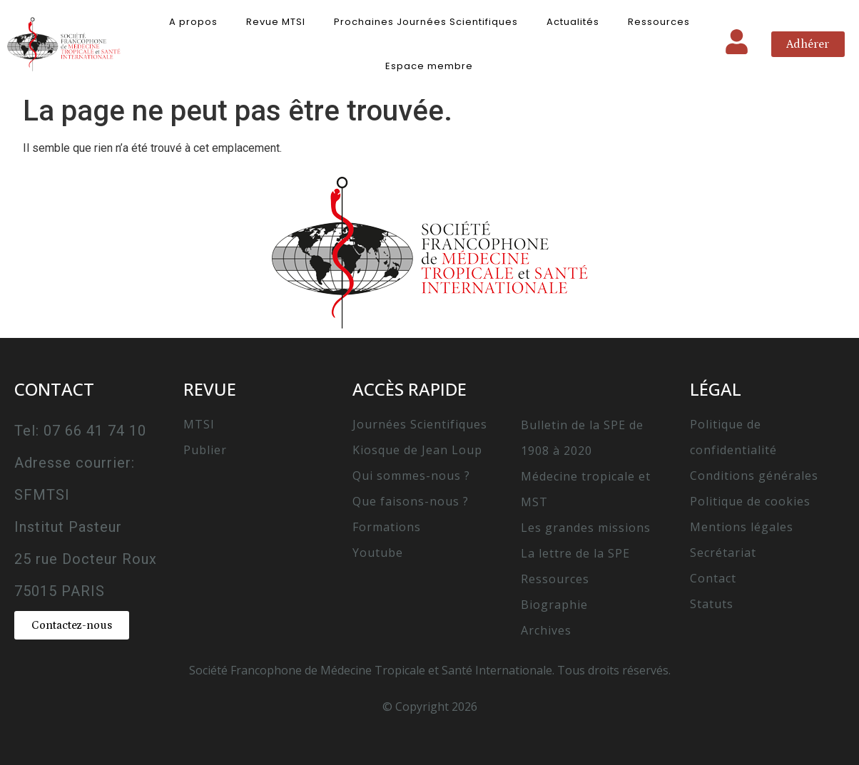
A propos (193, 22)
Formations (386, 527)
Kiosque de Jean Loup (417, 450)
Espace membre (429, 66)
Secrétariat (723, 552)
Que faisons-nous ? (410, 501)
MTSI (199, 424)
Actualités (573, 22)
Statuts (711, 604)
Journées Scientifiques (419, 424)
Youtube (377, 552)
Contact (713, 578)
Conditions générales (754, 475)
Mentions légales (741, 527)
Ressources (659, 22)
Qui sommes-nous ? (411, 475)
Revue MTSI (275, 22)
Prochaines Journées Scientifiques (426, 22)
